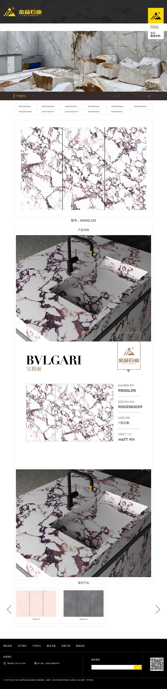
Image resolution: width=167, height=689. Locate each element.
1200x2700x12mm (71, 112)
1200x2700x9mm (117, 106)
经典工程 (111, 27)
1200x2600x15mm (25, 112)
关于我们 (48, 27)
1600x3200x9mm (24, 106)
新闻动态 (64, 27)
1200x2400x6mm (71, 106)
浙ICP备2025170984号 (61, 680)
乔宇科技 (90, 680)
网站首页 (7, 646)
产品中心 (79, 27)
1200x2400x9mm (48, 106)
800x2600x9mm (94, 106)
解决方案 (95, 27)
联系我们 (127, 27)
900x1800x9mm (94, 112)
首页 (32, 27)
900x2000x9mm (117, 112)
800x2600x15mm (140, 106)
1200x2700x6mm (48, 112)
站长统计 (73, 680)
